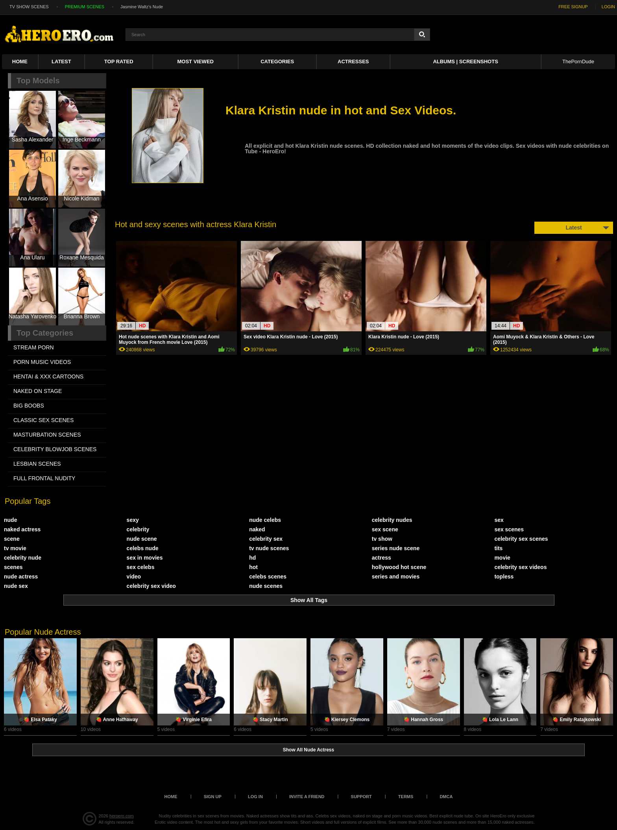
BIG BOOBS (28, 405)
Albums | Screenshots (465, 61)
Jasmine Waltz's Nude (141, 6)
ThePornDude (578, 61)
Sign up (213, 796)
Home (20, 61)
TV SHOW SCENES (29, 6)
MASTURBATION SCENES (47, 435)
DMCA (446, 796)
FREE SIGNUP (573, 6)
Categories (277, 61)
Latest (61, 61)
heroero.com (121, 815)
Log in (255, 796)
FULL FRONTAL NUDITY (44, 478)
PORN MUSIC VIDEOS (42, 362)
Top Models (38, 80)
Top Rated (118, 61)
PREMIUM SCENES (84, 6)
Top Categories (45, 333)
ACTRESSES (353, 61)
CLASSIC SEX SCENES (43, 420)
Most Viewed (195, 61)
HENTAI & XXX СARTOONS (48, 376)
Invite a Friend (307, 796)
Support (361, 796)
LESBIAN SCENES (37, 464)
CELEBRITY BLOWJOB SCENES (54, 449)
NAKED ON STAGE (37, 391)
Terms (406, 796)
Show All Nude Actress (308, 750)
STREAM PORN (33, 347)
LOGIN (608, 6)
